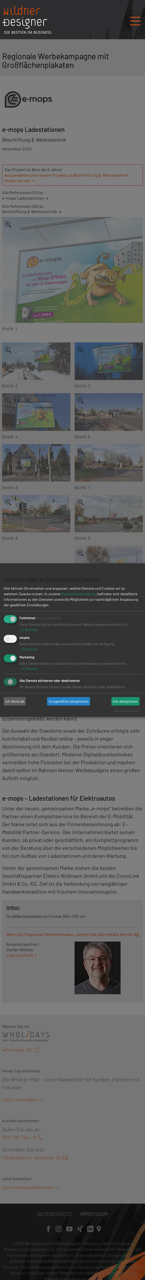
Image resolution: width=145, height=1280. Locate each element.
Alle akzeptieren (125, 701)
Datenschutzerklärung (79, 594)
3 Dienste (28, 649)
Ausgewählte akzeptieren (69, 701)
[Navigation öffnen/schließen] (135, 19)
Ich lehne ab (14, 701)
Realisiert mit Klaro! (126, 710)
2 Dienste (28, 629)
